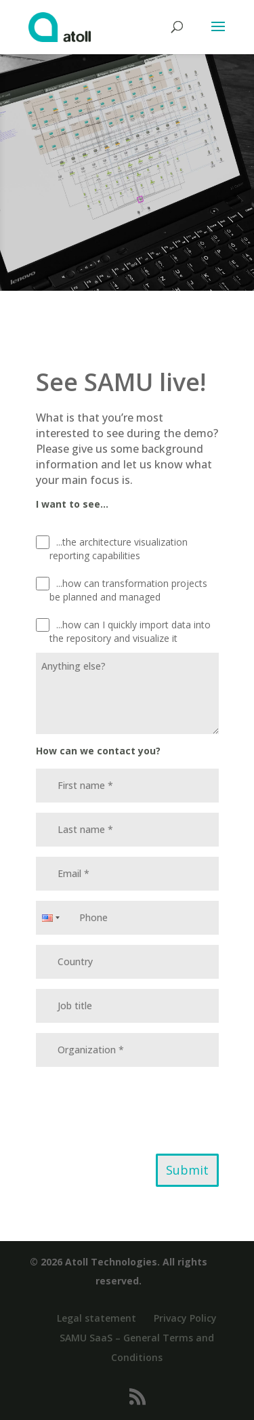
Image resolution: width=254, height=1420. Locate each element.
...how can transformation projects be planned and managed (121, 590)
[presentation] (116, 1113)
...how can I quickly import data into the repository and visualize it (123, 631)
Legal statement (96, 1318)
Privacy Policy (185, 1318)
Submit (187, 1170)
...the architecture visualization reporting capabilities (112, 548)
